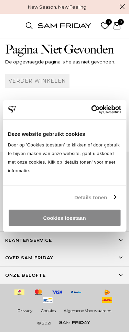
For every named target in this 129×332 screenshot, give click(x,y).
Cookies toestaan (64, 218)
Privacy (25, 310)
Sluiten (122, 6)
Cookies (48, 310)
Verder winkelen (37, 81)
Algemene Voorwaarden (87, 310)
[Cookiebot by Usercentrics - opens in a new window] (92, 109)
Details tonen (90, 197)
